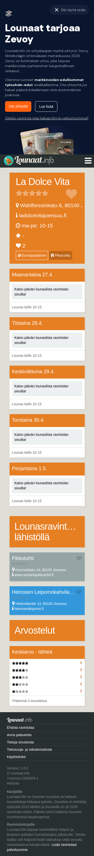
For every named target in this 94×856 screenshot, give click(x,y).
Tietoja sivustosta (20, 742)
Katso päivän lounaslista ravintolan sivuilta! (42, 291)
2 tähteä (22, 193)
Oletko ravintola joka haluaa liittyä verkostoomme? (46, 118)
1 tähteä (19, 193)
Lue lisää (46, 106)
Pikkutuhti (23, 558)
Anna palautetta (19, 735)
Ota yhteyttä (18, 106)
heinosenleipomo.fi (29, 609)
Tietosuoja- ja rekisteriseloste (29, 749)
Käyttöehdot (16, 757)
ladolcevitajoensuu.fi (42, 215)
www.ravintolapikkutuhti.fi (33, 575)
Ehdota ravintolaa (20, 728)
